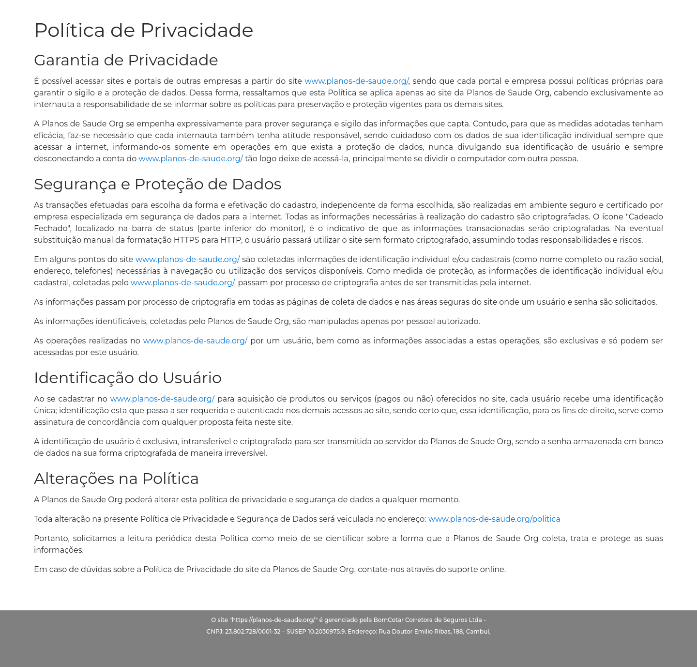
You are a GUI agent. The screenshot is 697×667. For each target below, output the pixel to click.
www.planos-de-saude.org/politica (494, 519)
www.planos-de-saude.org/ (357, 81)
